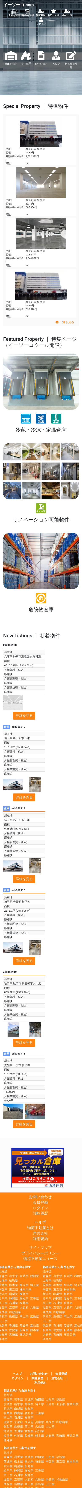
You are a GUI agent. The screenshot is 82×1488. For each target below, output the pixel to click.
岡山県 (24, 1316)
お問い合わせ (40, 1197)
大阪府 (24, 1307)
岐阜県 (47, 1298)
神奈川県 (25, 1289)
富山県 (47, 1303)
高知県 (34, 1326)
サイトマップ (40, 1247)
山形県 (47, 1280)
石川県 (13, 1303)
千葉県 (47, 1289)
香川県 (13, 1326)
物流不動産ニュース (40, 1259)
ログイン (40, 1208)
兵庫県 (34, 1307)
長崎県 (24, 1330)
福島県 (13, 1280)
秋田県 (34, 1276)
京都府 (13, 1307)
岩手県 (13, 1276)
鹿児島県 (25, 1334)
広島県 (34, 1316)
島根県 (13, 1316)
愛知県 (24, 1298)
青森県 (47, 1276)
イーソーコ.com (18, 4)
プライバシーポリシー (40, 1253)
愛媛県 (24, 1326)
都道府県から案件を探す (59, 1267)
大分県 (47, 1334)
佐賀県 (13, 1330)
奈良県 (47, 1312)
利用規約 (40, 1239)
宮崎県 (13, 1334)
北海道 (47, 1271)
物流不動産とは (40, 1228)
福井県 (24, 1303)
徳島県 (47, 1326)
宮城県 (24, 1276)
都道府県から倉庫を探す (20, 1390)
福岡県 (47, 1330)
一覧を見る (65, 322)
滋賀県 (47, 1307)
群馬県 (24, 1285)
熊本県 (34, 1330)
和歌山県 (15, 1312)
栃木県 (13, 1285)
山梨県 (13, 1294)
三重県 (34, 1298)
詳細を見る (24, 715)
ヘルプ (40, 1222)
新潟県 (47, 1294)
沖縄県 (47, 1339)
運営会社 (40, 1233)
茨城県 (47, 1285)
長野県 (24, 1294)
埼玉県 (34, 1285)
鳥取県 (47, 1316)
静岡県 (13, 1298)
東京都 (13, 1289)
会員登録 (40, 1202)
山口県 (47, 1321)
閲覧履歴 (40, 1213)
